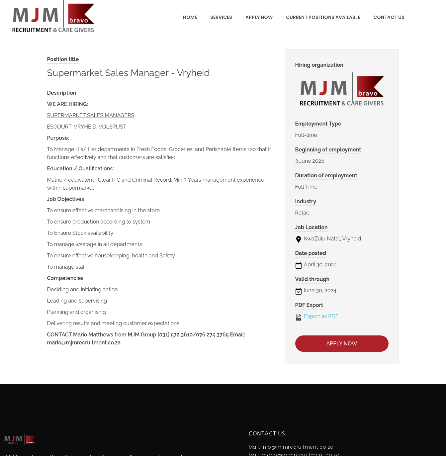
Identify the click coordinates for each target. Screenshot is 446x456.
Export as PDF (317, 316)
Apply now (341, 343)
